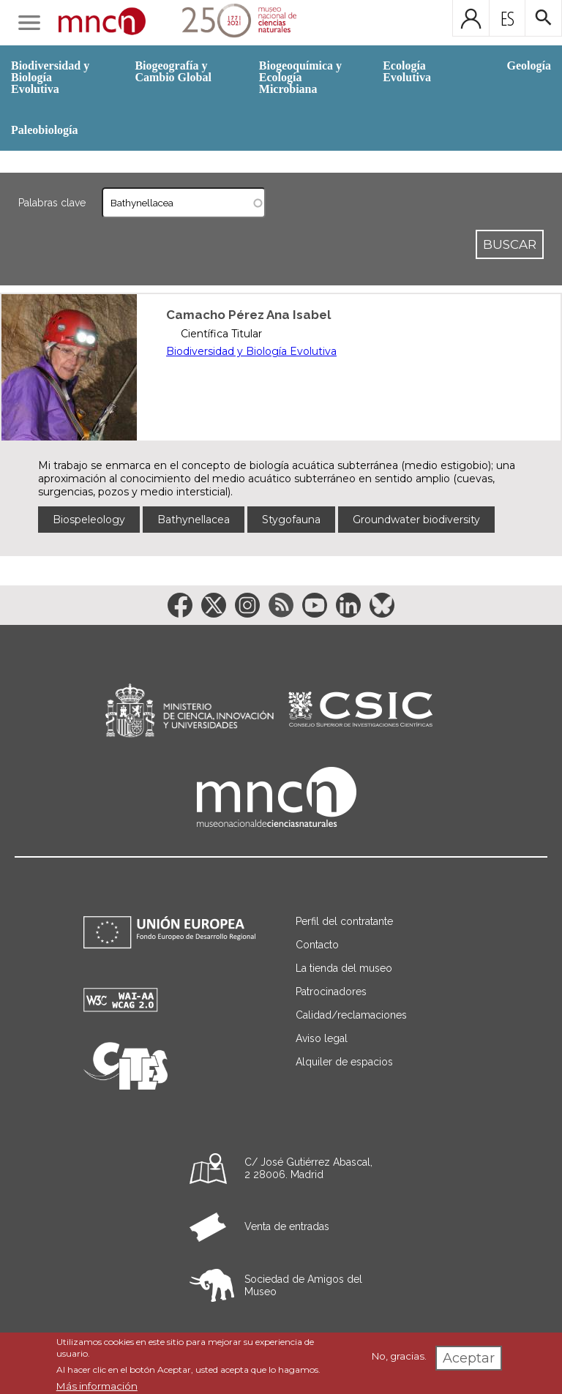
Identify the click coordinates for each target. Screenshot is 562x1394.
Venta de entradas (286, 1226)
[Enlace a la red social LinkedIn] (348, 605)
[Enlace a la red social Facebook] (180, 605)
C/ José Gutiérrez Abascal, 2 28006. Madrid (308, 1168)
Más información (97, 1386)
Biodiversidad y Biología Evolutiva (50, 77)
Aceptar (469, 1358)
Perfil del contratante (344, 921)
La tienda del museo (344, 968)
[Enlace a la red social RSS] (281, 605)
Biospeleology (89, 519)
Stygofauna (291, 519)
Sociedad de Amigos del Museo (303, 1285)
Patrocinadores (331, 991)
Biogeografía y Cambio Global (173, 71)
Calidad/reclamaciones (351, 1015)
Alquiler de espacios (344, 1062)
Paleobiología (44, 130)
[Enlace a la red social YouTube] (314, 605)
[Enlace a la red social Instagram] (247, 605)
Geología (529, 65)
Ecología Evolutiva (407, 71)
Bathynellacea (193, 519)
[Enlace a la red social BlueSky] (382, 605)
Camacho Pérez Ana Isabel (248, 314)
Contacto (317, 945)
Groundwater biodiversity (416, 519)
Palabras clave (52, 203)
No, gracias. (399, 1356)
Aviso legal (322, 1038)
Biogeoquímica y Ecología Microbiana (300, 77)
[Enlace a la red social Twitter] (213, 605)
